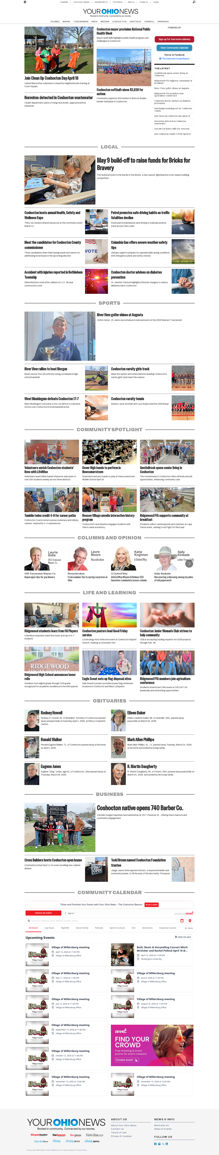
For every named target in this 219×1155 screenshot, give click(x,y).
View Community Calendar (174, 47)
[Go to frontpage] (111, 12)
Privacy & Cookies (121, 1136)
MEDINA (105, 21)
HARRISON (163, 21)
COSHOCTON (119, 21)
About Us (131, 2)
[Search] (194, 2)
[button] (189, 564)
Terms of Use (119, 1132)
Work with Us (161, 1125)
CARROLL (149, 21)
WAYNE (66, 21)
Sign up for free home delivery (174, 39)
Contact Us (144, 2)
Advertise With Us (101, 2)
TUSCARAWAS (80, 21)
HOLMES (54, 21)
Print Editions (117, 2)
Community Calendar (81, 2)
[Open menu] (25, 2)
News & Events (163, 1129)
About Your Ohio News (123, 1125)
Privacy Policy (81, 1150)
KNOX (94, 21)
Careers (156, 2)
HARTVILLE (135, 21)
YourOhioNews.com (53, 1150)
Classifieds (64, 2)
